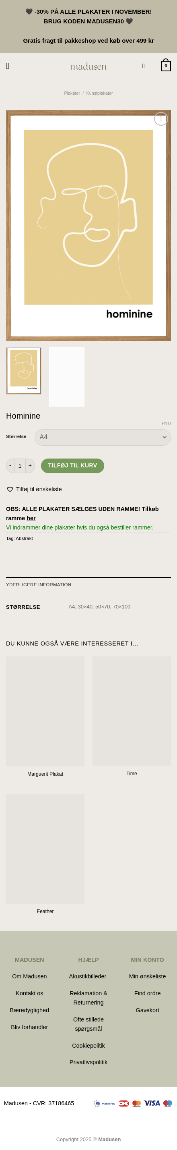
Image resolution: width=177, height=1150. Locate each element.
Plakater (72, 93)
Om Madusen (29, 976)
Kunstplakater (99, 93)
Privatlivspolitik (88, 1062)
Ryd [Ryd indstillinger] (166, 423)
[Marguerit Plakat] (45, 711)
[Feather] (45, 849)
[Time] (132, 711)
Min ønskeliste (147, 976)
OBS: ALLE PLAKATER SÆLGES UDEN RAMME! (73, 509)
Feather (45, 911)
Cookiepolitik (88, 1045)
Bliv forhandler (29, 1027)
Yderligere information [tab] (38, 584)
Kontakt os (29, 993)
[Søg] (145, 66)
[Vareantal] (20, 466)
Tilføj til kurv (72, 465)
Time (131, 773)
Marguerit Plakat (45, 774)
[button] (34, 489)
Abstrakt (24, 538)
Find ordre (147, 993)
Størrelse (16, 436)
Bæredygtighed (29, 1010)
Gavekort (147, 1010)
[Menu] (10, 66)
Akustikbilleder (88, 976)
